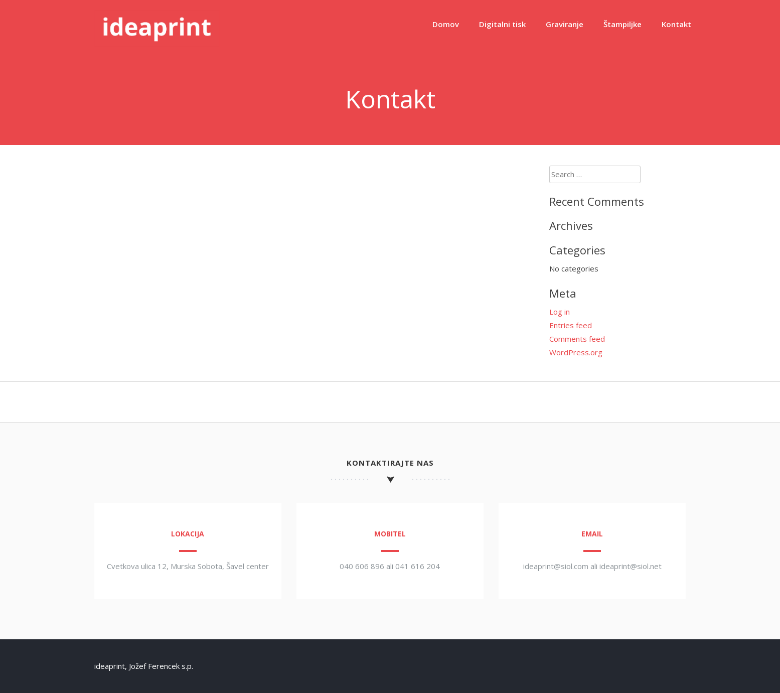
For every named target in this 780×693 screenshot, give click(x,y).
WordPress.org (575, 352)
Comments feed (577, 339)
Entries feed (570, 325)
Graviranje (564, 24)
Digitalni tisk (502, 24)
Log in (559, 312)
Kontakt (676, 24)
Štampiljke (622, 24)
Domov (445, 24)
